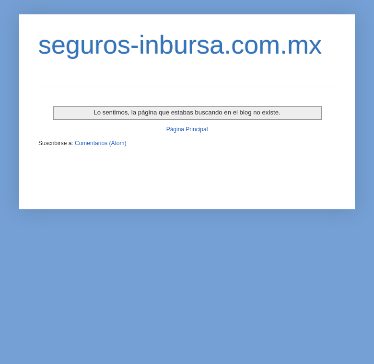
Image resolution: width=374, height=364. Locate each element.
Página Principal (187, 129)
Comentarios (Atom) (100, 143)
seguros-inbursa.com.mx (180, 44)
